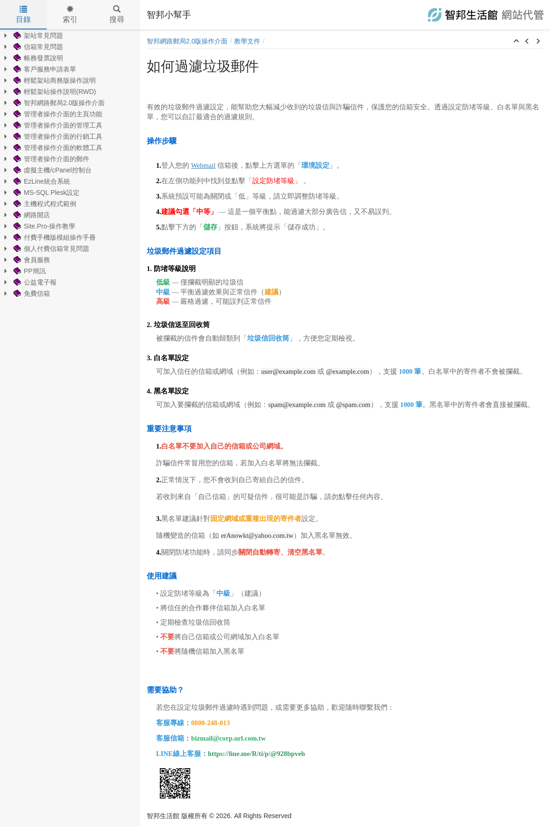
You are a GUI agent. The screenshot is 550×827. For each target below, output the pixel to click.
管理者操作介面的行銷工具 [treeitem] (57, 136)
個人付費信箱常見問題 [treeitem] (50, 248)
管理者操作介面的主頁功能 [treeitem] (57, 114)
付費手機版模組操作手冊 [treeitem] (54, 237)
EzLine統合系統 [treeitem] (41, 181)
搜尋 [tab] (116, 14)
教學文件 (247, 41)
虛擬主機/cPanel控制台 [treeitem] (52, 170)
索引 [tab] (70, 14)
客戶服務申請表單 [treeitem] (44, 69)
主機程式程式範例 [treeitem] (44, 203)
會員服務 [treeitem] (31, 259)
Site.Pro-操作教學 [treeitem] (43, 226)
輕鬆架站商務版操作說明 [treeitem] (54, 80)
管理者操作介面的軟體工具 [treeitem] (57, 147)
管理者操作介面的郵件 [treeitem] (50, 158)
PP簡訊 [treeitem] (29, 271)
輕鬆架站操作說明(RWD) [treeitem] (54, 91)
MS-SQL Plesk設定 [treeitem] (45, 192)
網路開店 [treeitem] (31, 215)
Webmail (203, 165)
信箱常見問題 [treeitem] (37, 46)
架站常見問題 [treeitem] (37, 35)
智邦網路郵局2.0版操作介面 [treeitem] (58, 102)
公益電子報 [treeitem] (34, 282)
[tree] (70, 164)
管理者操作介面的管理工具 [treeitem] (57, 125)
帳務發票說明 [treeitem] (37, 58)
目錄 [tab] (23, 14)
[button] (516, 41)
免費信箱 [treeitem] (31, 293)
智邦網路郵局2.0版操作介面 (187, 41)
